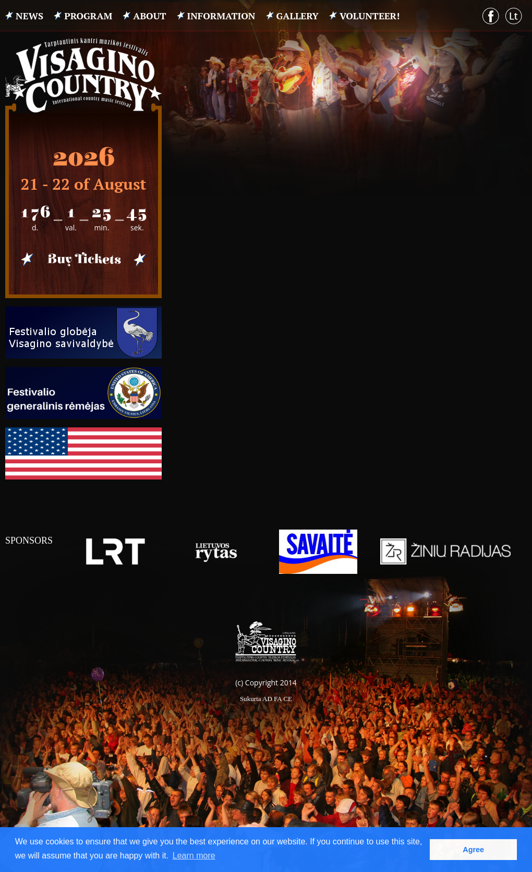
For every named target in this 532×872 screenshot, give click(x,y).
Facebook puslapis (490, 16)
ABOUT (149, 15)
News (29, 15)
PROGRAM (88, 15)
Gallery (297, 15)
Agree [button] (473, 849)
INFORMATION (221, 15)
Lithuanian (514, 16)
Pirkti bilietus (83, 259)
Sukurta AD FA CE (266, 699)
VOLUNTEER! (370, 15)
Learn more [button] (194, 855)
